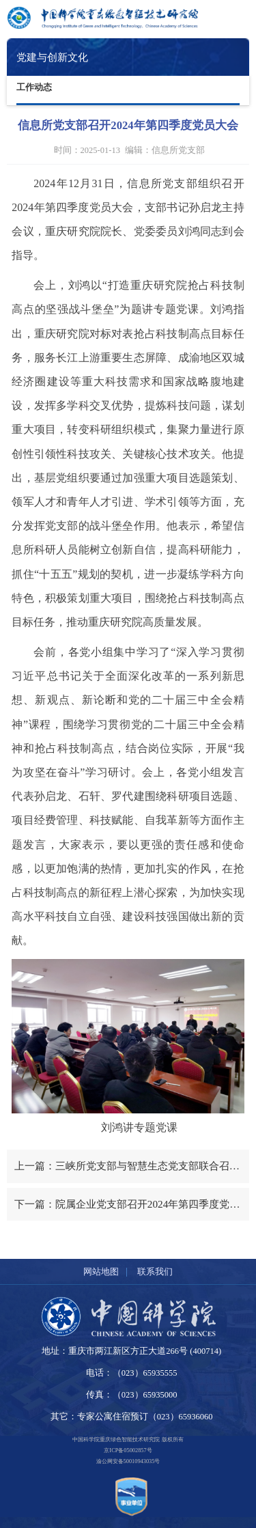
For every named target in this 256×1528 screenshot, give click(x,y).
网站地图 (101, 1271)
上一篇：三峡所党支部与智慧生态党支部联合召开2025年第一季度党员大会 (131, 1165)
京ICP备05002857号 (128, 1450)
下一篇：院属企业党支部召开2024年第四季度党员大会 (131, 1204)
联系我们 (155, 1271)
